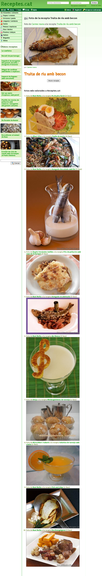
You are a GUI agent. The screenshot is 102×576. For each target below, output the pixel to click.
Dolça (35, 400)
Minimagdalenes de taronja (59, 400)
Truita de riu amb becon (68, 24)
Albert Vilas (37, 136)
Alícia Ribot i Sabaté (41, 443)
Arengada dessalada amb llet (63, 169)
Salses (4, 35)
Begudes (5, 38)
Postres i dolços (8, 32)
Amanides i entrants (9, 13)
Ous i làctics (6, 30)
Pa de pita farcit (58, 96)
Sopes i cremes (8, 16)
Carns (4, 24)
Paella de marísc (58, 136)
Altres (4, 41)
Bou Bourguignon (59, 530)
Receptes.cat (16, 4)
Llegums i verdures (9, 21)
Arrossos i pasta (8, 18)
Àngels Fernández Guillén (43, 252)
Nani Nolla (37, 96)
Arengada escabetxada (61, 297)
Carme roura (38, 24)
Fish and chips (57, 487)
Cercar (16, 163)
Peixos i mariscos (9, 27)
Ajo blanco (56, 336)
